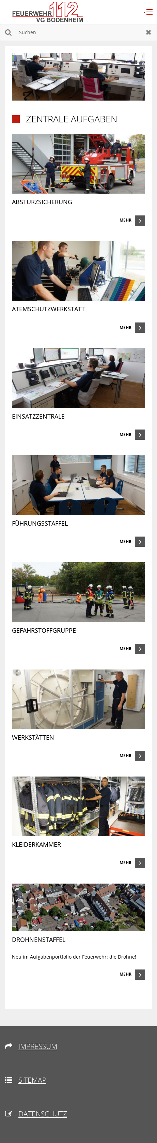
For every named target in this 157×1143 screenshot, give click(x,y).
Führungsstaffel (40, 523)
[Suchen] (78, 32)
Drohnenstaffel (38, 939)
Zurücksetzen (149, 32)
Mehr (125, 220)
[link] (78, 180)
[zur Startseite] (47, 11)
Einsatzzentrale (38, 416)
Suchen (8, 32)
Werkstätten (33, 737)
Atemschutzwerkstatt (48, 309)
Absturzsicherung (42, 202)
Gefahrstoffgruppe (44, 630)
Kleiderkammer (36, 844)
